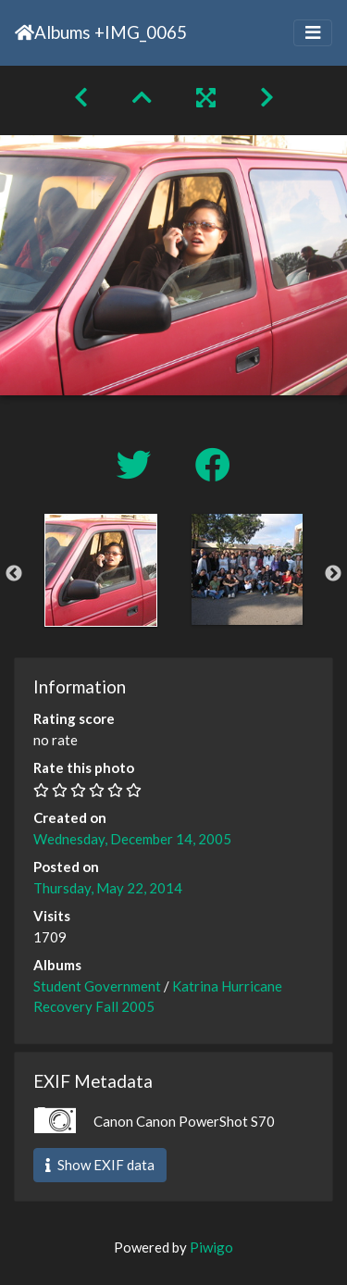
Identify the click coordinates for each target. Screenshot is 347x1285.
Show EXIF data (100, 1164)
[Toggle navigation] (312, 32)
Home (24, 32)
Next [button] (333, 574)
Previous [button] (14, 574)
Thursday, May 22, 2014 (107, 888)
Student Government (97, 986)
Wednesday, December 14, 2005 (132, 838)
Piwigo (211, 1247)
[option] (101, 570)
